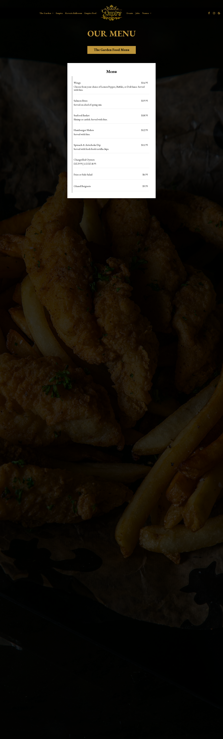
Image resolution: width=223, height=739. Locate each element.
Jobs (138, 13)
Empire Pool (90, 13)
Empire (59, 13)
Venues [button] (146, 13)
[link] (111, 12)
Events (130, 13)
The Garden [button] (46, 13)
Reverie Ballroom (73, 13)
